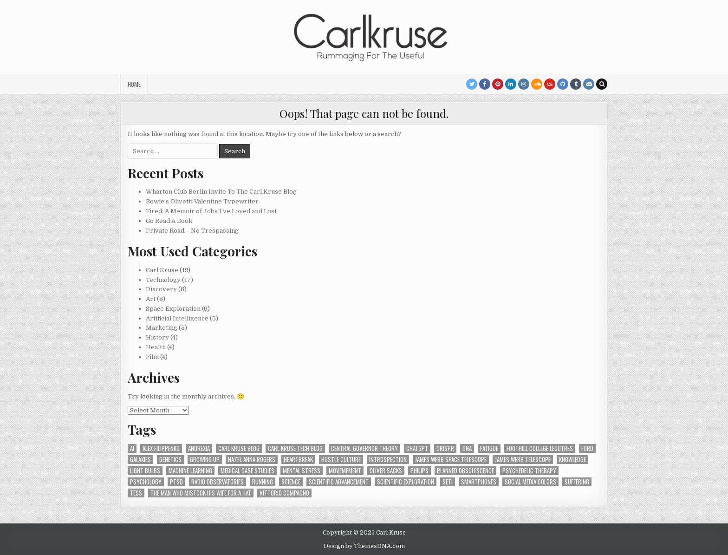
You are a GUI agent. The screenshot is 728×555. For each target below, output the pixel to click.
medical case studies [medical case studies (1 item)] (247, 470)
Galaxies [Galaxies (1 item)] (140, 459)
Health (156, 347)
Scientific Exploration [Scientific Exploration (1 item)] (405, 481)
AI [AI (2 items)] (132, 448)
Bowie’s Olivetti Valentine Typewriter (202, 201)
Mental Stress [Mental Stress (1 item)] (301, 470)
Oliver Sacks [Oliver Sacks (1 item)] (386, 470)
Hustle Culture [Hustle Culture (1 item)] (341, 459)
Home (134, 84)
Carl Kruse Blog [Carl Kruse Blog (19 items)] (239, 448)
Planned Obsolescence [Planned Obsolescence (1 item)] (465, 470)
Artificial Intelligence (177, 318)
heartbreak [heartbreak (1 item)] (298, 459)
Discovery (161, 289)
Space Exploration (173, 308)
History (157, 337)
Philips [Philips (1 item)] (419, 470)
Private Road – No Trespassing (192, 230)
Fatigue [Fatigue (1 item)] (489, 448)
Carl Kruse (162, 270)
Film (152, 356)
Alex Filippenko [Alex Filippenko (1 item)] (161, 448)
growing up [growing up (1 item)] (205, 459)
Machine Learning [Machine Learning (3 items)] (190, 470)
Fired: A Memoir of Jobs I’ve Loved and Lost (211, 211)
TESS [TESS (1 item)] (136, 493)
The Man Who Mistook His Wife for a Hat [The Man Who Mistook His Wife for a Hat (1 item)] (200, 493)
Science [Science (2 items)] (290, 481)
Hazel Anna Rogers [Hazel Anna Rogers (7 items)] (251, 459)
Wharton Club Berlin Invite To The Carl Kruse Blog (221, 191)
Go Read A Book (169, 220)
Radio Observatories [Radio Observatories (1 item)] (217, 481)
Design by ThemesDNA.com (364, 546)
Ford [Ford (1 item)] (587, 448)
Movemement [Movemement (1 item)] (345, 470)
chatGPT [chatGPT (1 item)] (417, 448)
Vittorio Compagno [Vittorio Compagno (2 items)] (284, 493)
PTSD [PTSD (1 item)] (176, 481)
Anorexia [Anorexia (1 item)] (199, 448)
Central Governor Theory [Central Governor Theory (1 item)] (364, 448)
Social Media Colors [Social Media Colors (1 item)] (530, 481)
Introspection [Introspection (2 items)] (388, 459)
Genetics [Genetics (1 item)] (170, 459)
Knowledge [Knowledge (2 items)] (572, 459)
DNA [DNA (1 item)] (467, 448)
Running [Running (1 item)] (262, 481)
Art (151, 298)
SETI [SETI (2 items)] (447, 481)
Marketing (161, 327)
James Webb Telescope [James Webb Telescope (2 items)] (523, 459)
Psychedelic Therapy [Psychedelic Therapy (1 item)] (529, 470)
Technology (163, 279)
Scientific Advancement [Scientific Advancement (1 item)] (339, 481)
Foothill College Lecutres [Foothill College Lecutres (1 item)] (540, 448)
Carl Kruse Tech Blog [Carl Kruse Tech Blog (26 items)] (295, 448)
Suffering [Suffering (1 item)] (577, 481)
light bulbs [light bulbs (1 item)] (145, 470)
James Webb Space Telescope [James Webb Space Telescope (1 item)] (451, 459)
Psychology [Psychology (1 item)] (146, 481)
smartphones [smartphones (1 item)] (478, 481)
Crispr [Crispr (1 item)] (445, 448)
